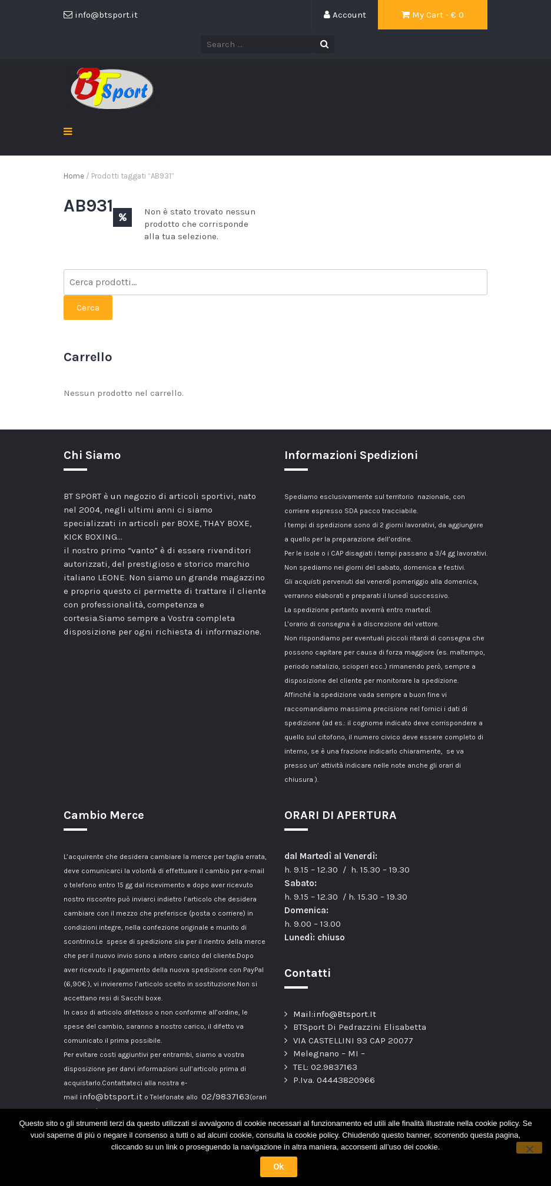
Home (74, 175)
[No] (529, 1148)
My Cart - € (432, 14)
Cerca (88, 307)
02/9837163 (225, 1096)
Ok (278, 1166)
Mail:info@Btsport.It (334, 1014)
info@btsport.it (110, 1096)
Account (345, 14)
